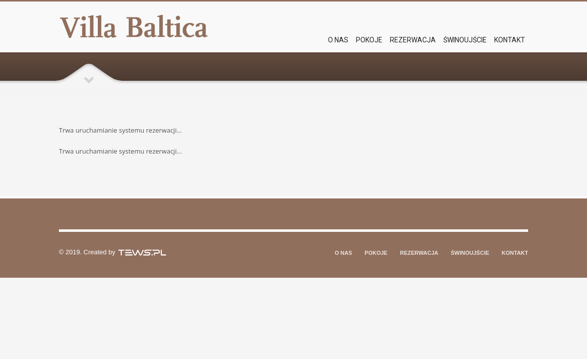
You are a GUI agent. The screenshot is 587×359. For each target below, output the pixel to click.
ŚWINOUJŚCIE (470, 253)
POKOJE (375, 253)
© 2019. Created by (113, 252)
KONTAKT (515, 253)
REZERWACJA (419, 253)
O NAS (343, 253)
